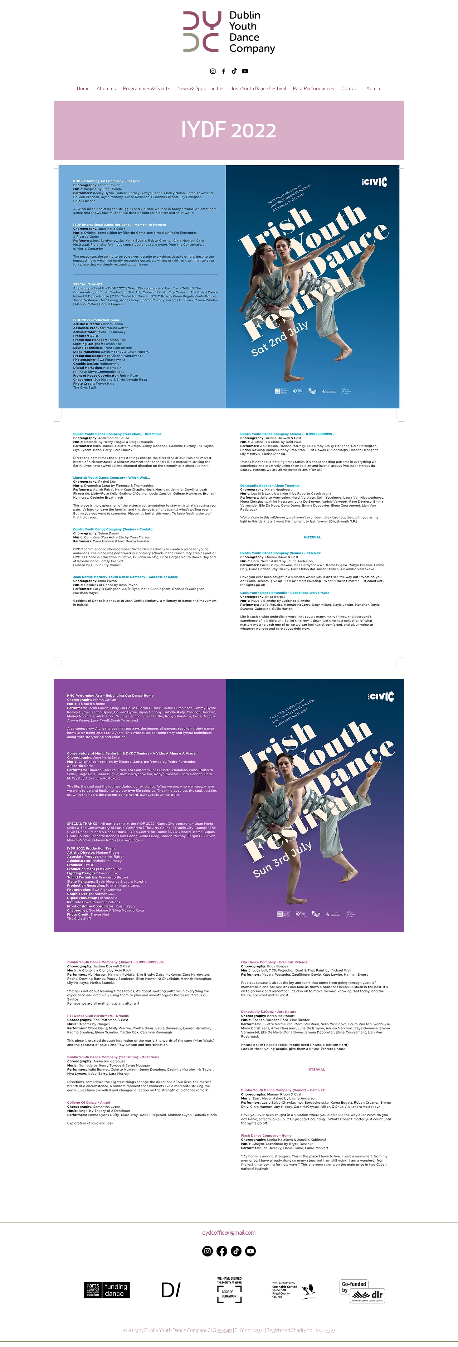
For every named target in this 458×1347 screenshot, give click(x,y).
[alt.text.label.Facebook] (223, 71)
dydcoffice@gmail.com (228, 1233)
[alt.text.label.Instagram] (212, 71)
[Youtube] (250, 1251)
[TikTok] (234, 71)
